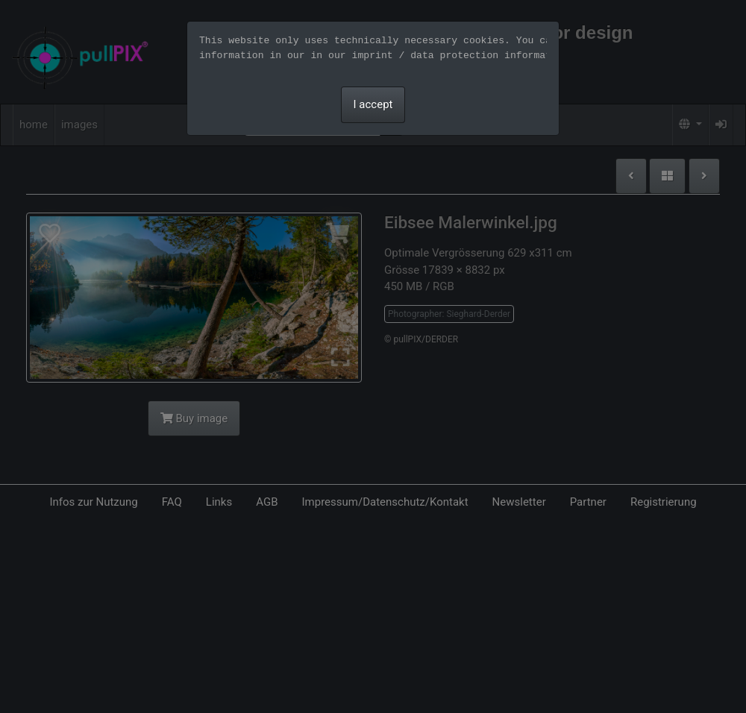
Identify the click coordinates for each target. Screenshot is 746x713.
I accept (373, 104)
